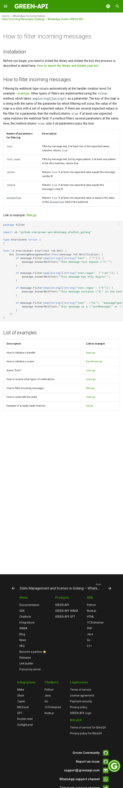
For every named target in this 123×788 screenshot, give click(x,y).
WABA (23, 628)
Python (91, 604)
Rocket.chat (25, 718)
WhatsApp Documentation (29, 16)
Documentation (29, 604)
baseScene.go (94, 361)
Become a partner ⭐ (32, 651)
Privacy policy (78, 707)
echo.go (91, 370)
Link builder (26, 663)
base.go (91, 352)
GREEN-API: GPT (65, 616)
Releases (25, 657)
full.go (89, 405)
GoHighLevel (25, 724)
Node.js (91, 610)
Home (5, 16)
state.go (91, 396)
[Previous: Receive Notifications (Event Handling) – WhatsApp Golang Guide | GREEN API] (12, 586)
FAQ (22, 645)
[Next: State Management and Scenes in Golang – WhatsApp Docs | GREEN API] (65, 586)
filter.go (31, 215)
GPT (20, 713)
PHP (89, 628)
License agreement (82, 695)
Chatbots (25, 616)
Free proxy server (30, 669)
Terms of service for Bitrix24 (88, 727)
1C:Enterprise (95, 622)
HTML (90, 616)
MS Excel (23, 707)
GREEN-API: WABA (66, 610)
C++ (89, 645)
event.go (23, 93)
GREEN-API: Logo (80, 713)
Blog (22, 634)
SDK (22, 610)
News (22, 640)
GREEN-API (62, 604)
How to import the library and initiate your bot (67, 66)
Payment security (81, 701)
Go (88, 640)
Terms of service (80, 689)
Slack (20, 695)
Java (90, 634)
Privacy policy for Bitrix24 (86, 733)
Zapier (21, 701)
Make (20, 689)
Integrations (27, 622)
